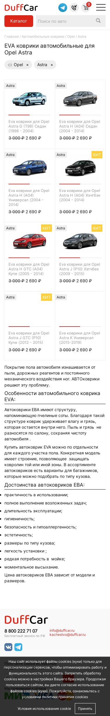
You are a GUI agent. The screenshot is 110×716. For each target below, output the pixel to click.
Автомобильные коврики (43, 36)
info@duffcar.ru (62, 631)
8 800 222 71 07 (21, 631)
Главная (11, 36)
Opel (71, 36)
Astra (45, 65)
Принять (85, 708)
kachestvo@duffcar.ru (68, 635)
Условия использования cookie (44, 708)
